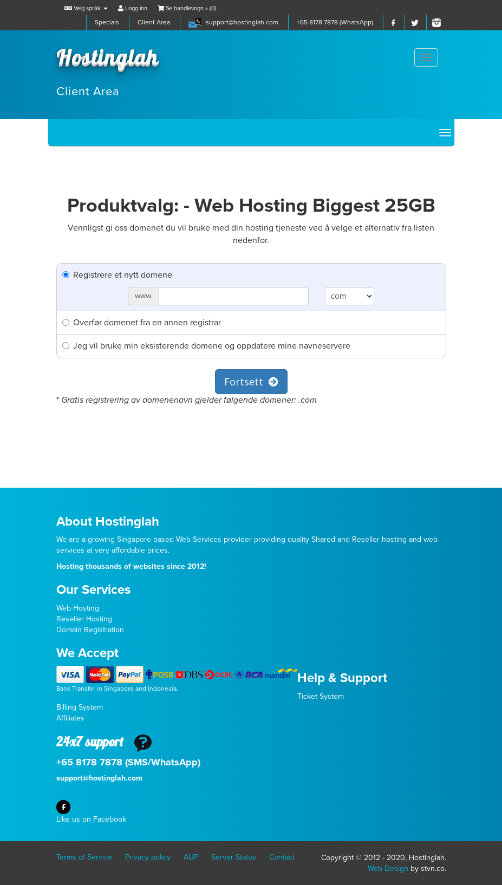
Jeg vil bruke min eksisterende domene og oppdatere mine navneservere (206, 345)
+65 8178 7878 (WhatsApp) (335, 22)
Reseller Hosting (84, 619)
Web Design (388, 868)
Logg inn (132, 8)
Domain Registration (90, 629)
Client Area (154, 22)
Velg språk (86, 8)
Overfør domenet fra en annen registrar (141, 322)
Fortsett (251, 381)
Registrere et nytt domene (117, 275)
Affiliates (70, 718)
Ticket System (320, 696)
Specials (107, 22)
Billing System (79, 707)
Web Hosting (77, 608)
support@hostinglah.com (242, 22)
